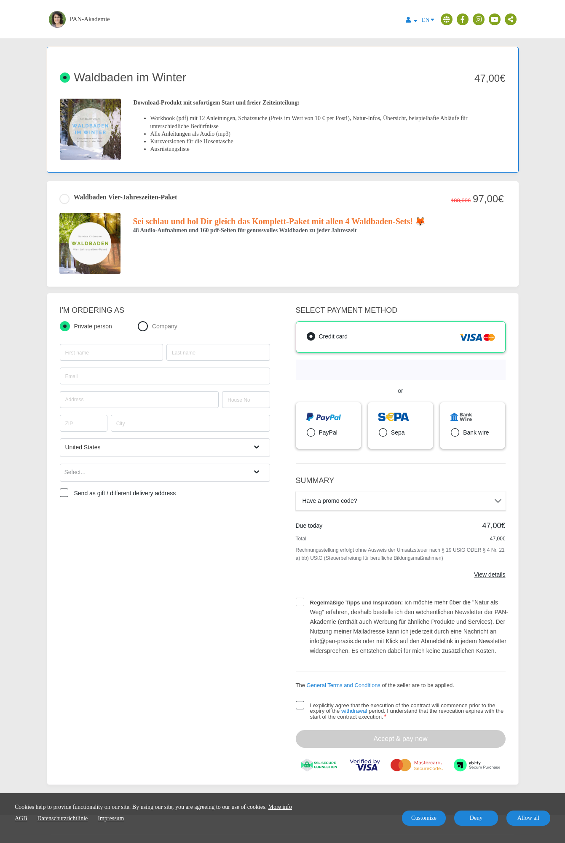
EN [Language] (428, 19)
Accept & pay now (400, 738)
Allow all (528, 818)
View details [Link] (489, 574)
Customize (423, 818)
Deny (476, 818)
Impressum (111, 818)
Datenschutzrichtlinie (62, 818)
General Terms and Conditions (343, 685)
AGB (21, 818)
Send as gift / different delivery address (125, 493)
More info (280, 807)
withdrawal (354, 711)
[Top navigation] (412, 21)
